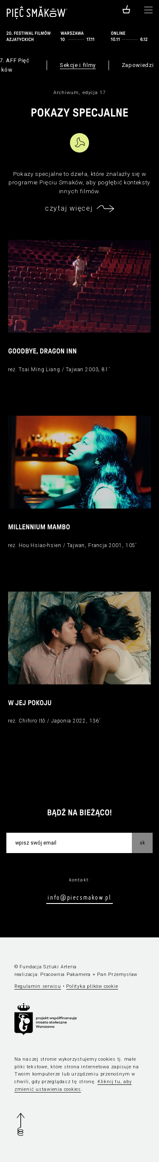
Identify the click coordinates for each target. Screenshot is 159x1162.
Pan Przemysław (117, 974)
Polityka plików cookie (92, 986)
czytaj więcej (68, 208)
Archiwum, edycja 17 (79, 92)
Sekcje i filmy (78, 65)
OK (142, 842)
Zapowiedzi (138, 65)
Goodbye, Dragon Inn (42, 351)
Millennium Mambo (39, 527)
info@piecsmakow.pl (79, 897)
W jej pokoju (30, 703)
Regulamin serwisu (37, 986)
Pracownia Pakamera (65, 974)
